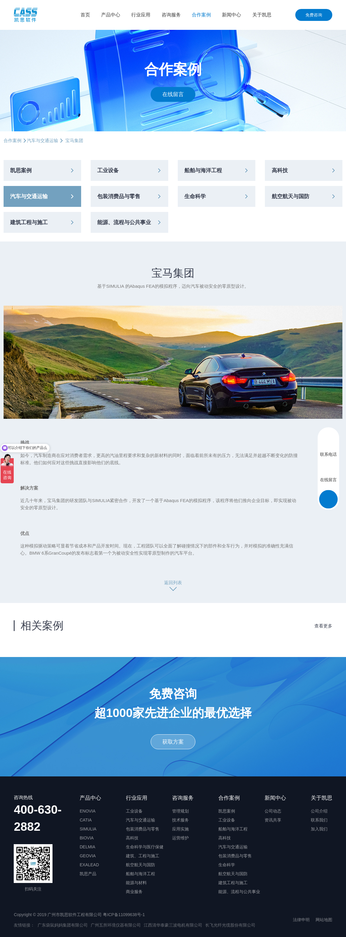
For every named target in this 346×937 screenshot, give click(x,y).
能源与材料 (136, 882)
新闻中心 (231, 14)
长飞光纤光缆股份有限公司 (230, 925)
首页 (85, 14)
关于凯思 (261, 14)
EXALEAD (89, 864)
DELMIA (87, 846)
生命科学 (195, 196)
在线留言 (173, 94)
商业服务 (134, 891)
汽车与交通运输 (42, 140)
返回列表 (173, 582)
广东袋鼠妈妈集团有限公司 (63, 925)
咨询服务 (171, 14)
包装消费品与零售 (118, 196)
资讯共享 (273, 820)
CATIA (86, 820)
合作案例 (201, 14)
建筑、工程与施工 (142, 855)
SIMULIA (88, 829)
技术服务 (180, 820)
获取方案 (173, 742)
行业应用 (140, 14)
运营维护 (180, 838)
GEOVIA (88, 855)
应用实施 (180, 829)
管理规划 (180, 811)
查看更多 (323, 625)
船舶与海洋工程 (203, 170)
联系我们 (319, 820)
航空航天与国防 (290, 196)
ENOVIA (87, 811)
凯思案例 (21, 170)
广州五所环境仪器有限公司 (116, 925)
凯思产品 (88, 873)
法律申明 (301, 919)
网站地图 (324, 919)
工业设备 (108, 170)
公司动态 (273, 811)
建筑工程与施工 (29, 222)
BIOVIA (87, 838)
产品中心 (110, 14)
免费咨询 (313, 15)
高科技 (280, 170)
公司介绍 (319, 811)
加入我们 (319, 829)
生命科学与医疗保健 (144, 846)
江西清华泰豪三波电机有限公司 (173, 925)
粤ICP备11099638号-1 (124, 914)
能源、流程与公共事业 (124, 222)
